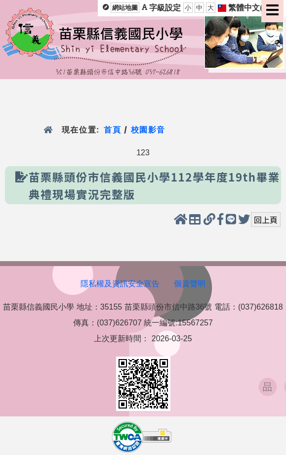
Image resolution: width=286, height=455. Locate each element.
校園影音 (148, 130)
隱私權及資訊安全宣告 (120, 283)
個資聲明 (189, 283)
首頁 (112, 130)
